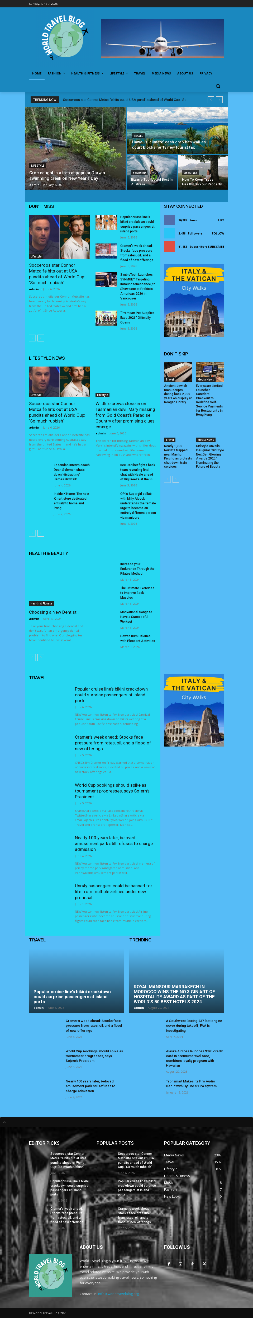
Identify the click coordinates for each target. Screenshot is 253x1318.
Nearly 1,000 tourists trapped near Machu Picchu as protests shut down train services (178, 456)
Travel (138, 135)
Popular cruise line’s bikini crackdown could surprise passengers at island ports (111, 694)
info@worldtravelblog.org (118, 1293)
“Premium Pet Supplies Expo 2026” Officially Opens (137, 317)
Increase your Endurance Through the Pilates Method (137, 568)
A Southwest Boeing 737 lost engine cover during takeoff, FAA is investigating (194, 1025)
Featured (139, 172)
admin (34, 289)
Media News (206, 379)
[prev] (211, 99)
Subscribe (216, 246)
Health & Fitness (41, 603)
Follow (218, 233)
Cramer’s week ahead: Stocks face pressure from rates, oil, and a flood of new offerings (113, 742)
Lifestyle (37, 165)
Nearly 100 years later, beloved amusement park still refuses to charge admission (114, 843)
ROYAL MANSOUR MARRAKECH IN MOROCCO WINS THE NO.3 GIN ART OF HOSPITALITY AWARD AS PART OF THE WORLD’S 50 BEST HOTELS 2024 (174, 994)
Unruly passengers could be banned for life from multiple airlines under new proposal (113, 891)
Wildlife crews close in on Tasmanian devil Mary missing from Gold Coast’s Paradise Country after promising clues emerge (125, 415)
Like (221, 220)
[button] (218, 86)
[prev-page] (32, 338)
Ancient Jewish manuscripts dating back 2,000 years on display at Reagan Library (178, 394)
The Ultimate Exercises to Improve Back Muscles (137, 592)
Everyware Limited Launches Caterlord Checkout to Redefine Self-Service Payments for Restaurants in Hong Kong (209, 400)
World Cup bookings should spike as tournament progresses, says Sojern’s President (112, 790)
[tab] (126, 1122)
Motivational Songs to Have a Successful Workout (136, 616)
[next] (219, 99)
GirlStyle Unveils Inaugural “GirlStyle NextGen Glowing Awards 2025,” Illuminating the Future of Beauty (210, 456)
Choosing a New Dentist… (54, 612)
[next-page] (40, 338)
